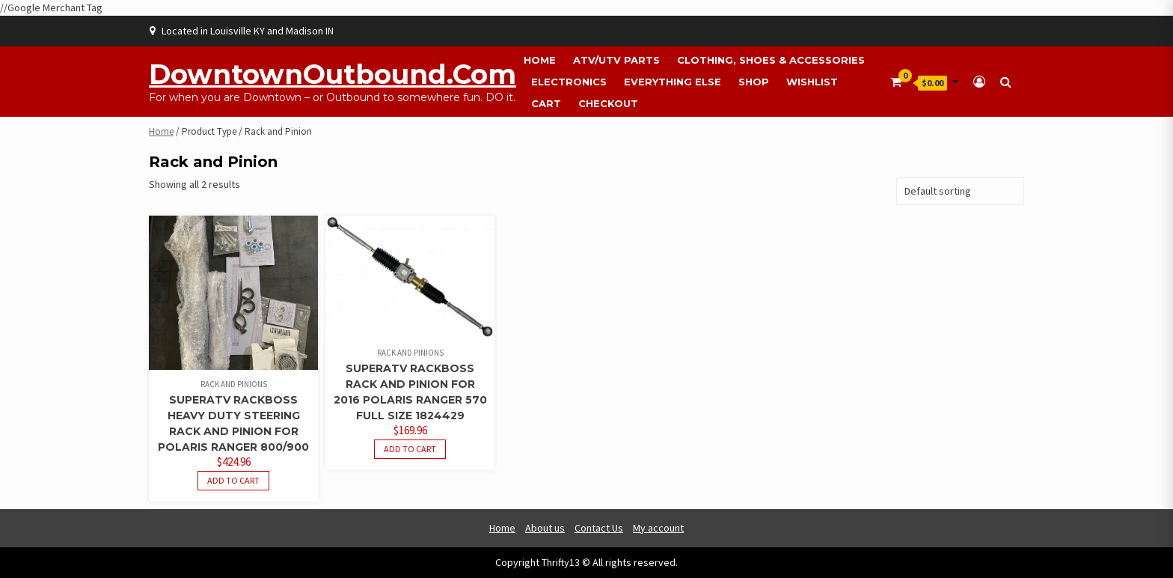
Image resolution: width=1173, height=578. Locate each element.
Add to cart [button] (233, 480)
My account (658, 528)
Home (540, 60)
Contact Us (599, 528)
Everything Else (672, 82)
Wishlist (812, 82)
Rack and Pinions (233, 384)
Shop (753, 82)
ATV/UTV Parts (616, 60)
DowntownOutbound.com (332, 74)
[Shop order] (960, 191)
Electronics (569, 82)
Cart (546, 103)
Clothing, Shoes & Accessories (771, 60)
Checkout (608, 103)
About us (545, 528)
